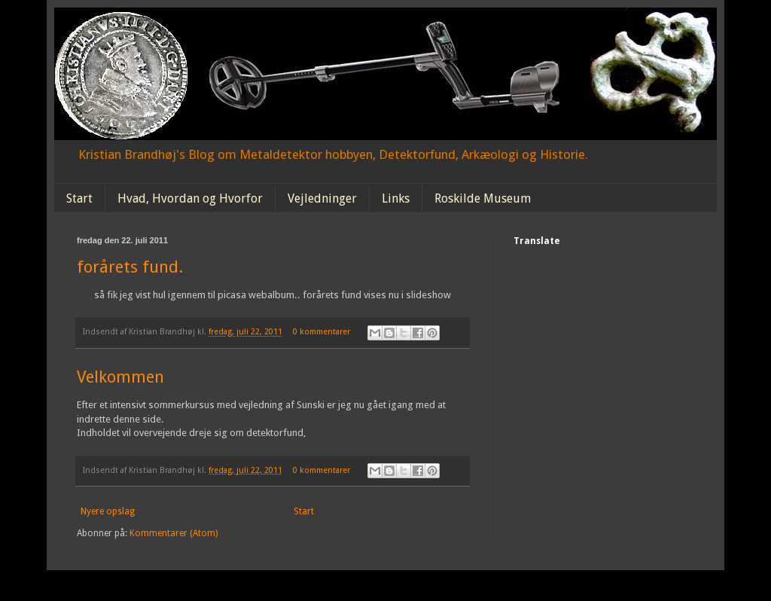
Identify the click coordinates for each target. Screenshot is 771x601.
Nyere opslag (108, 511)
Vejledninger (322, 198)
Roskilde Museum (482, 198)
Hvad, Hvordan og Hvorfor (190, 198)
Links (396, 198)
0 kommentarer (321, 332)
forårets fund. (130, 267)
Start (79, 198)
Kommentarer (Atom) (174, 533)
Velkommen (120, 377)
